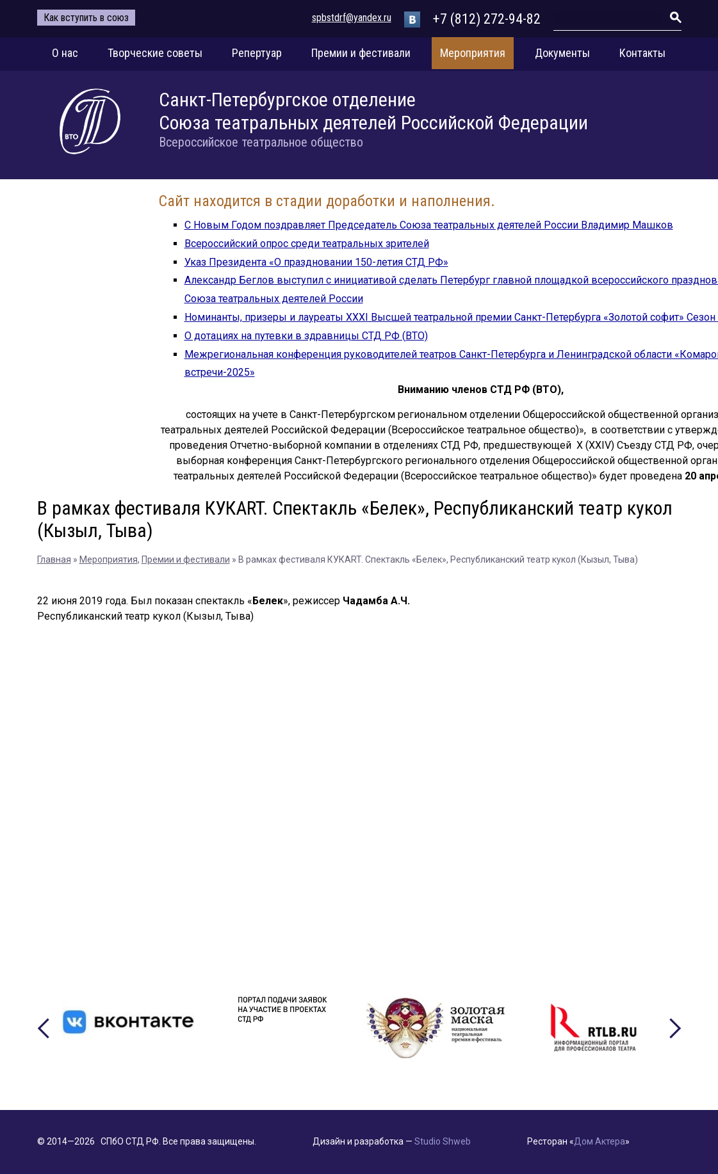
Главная (54, 559)
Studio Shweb (442, 1141)
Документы (562, 53)
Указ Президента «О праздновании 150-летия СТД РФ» (316, 262)
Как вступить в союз (86, 18)
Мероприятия (472, 53)
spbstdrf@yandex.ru (351, 18)
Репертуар (257, 53)
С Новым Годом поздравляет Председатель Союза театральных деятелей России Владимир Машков (428, 225)
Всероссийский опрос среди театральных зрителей (306, 243)
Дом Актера (599, 1141)
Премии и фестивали (361, 53)
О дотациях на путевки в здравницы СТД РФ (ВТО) (306, 336)
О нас (65, 53)
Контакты (642, 53)
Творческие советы (155, 53)
